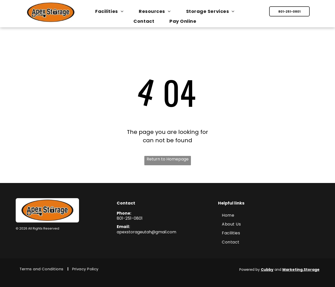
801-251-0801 (130, 218)
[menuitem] (112, 11)
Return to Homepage (168, 159)
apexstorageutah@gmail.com (146, 232)
